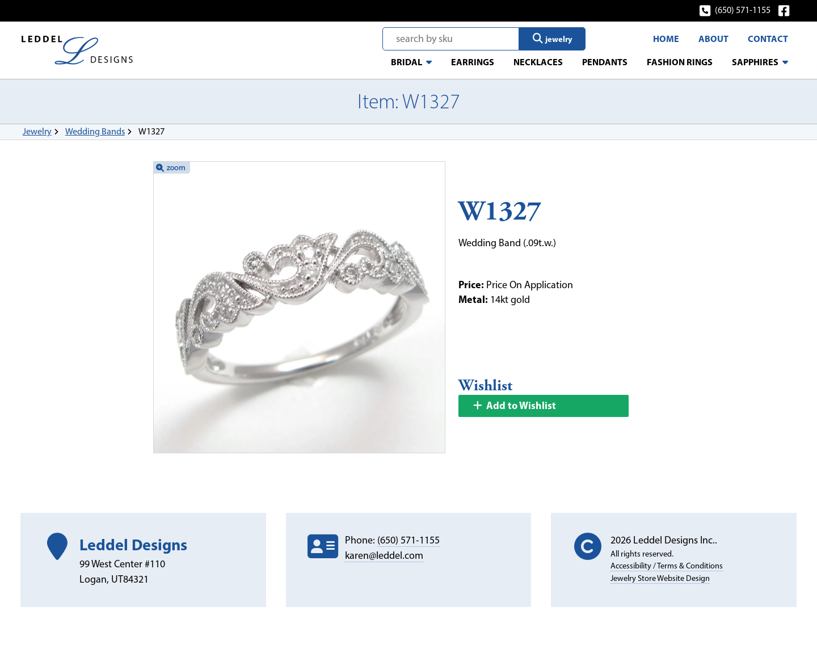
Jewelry (37, 131)
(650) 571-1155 (735, 10)
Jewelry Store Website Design (660, 578)
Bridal (406, 62)
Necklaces (538, 62)
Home (666, 38)
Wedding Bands (95, 131)
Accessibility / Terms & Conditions (666, 565)
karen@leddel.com (384, 555)
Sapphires (755, 62)
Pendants (605, 62)
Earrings (472, 62)
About (713, 38)
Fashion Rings (680, 62)
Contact (768, 38)
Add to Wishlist (514, 405)
